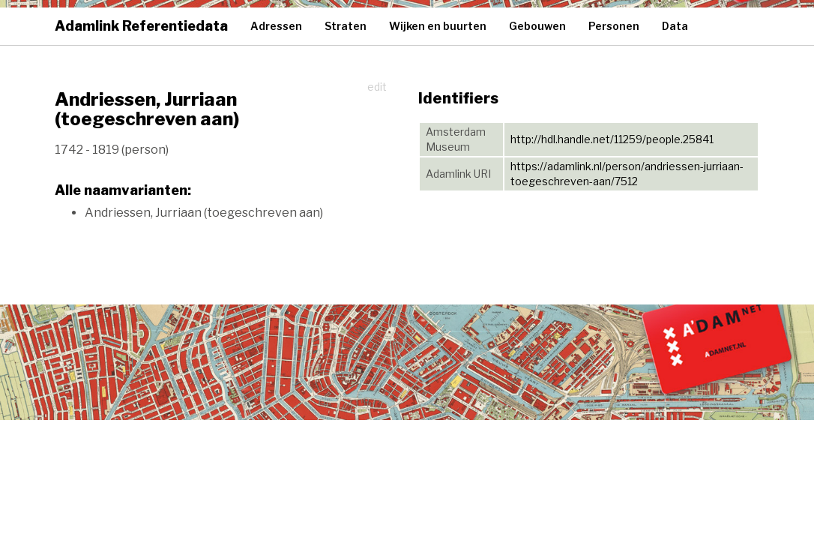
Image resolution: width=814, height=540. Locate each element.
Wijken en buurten (437, 26)
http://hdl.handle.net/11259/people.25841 (612, 139)
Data (675, 26)
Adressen (276, 26)
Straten (346, 26)
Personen (613, 26)
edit (377, 86)
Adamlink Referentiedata (141, 26)
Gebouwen (537, 26)
